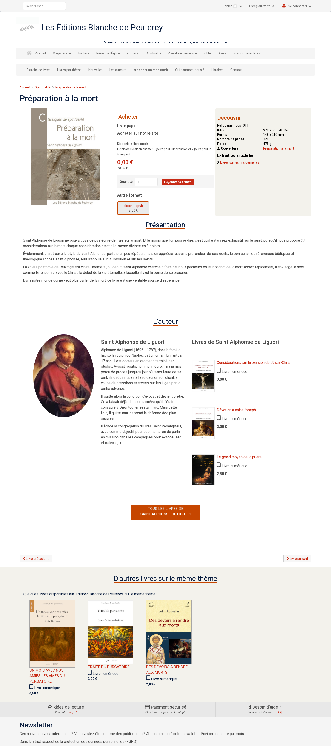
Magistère (60, 53)
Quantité (126, 182)
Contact (236, 70)
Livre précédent (36, 558)
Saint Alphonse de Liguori (165, 514)
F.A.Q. (279, 712)
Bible (207, 53)
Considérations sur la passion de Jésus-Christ (254, 362)
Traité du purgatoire (108, 666)
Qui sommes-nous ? (189, 70)
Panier (230, 6)
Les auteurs (117, 70)
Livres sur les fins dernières (239, 162)
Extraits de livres (38, 70)
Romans (133, 53)
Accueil (40, 53)
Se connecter (297, 6)
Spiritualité (153, 53)
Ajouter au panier (177, 182)
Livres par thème (69, 70)
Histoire (83, 53)
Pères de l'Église (108, 53)
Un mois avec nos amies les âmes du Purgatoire (47, 676)
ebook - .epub (133, 206)
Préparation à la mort (278, 148)
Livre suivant (297, 558)
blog (72, 712)
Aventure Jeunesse (182, 53)
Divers (222, 53)
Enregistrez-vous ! (262, 6)
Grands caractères (247, 53)
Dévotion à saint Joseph (236, 410)
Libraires (217, 70)
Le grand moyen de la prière (239, 457)
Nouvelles (95, 70)
